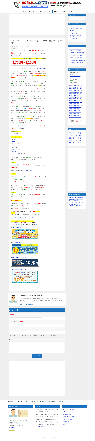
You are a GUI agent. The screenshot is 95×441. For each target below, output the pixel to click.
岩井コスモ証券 (16, 149)
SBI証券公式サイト (16, 227)
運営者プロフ (56, 11)
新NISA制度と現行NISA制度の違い (76, 62)
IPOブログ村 (65, 424)
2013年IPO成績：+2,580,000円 (75, 105)
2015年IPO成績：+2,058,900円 (75, 102)
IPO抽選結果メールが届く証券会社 (76, 52)
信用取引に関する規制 (67, 422)
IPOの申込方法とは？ (73, 33)
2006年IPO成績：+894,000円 (75, 117)
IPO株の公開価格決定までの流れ (76, 28)
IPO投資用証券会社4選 (67, 11)
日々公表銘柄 (66, 421)
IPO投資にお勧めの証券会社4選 (75, 26)
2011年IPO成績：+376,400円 (75, 108)
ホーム (24, 11)
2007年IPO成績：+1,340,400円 (75, 115)
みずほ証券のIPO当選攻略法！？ (76, 197)
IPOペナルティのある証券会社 (75, 50)
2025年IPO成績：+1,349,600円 (75, 85)
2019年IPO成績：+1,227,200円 (75, 95)
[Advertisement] (37, 24)
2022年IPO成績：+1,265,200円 (75, 90)
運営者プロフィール (13, 427)
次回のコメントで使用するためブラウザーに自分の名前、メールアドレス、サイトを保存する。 (33, 335)
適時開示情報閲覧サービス (68, 416)
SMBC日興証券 (16, 141)
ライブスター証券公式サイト (19, 257)
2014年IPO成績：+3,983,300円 (75, 103)
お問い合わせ (40, 11)
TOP (19, 401)
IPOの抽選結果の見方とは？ (75, 35)
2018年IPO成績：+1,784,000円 (75, 97)
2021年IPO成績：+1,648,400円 (75, 92)
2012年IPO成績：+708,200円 (75, 107)
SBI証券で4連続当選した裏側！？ (76, 200)
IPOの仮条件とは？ (73, 30)
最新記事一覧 (31, 11)
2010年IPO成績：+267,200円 (75, 110)
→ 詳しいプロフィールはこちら (26, 304)
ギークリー (72, 74)
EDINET (64, 411)
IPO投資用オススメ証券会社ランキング (24, 217)
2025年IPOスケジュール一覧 (75, 142)
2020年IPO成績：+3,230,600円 (75, 93)
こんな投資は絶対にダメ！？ (75, 204)
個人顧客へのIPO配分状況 (68, 412)
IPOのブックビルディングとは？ (76, 31)
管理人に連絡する (41, 426)
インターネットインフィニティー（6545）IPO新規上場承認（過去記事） (30, 68)
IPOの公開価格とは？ (73, 36)
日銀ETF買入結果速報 (67, 419)
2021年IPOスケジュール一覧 (75, 135)
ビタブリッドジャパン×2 (75, 76)
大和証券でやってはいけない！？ (76, 199)
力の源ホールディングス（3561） (19, 108)
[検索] (77, 18)
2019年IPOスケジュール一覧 (75, 132)
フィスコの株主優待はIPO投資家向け (77, 60)
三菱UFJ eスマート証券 (17, 269)
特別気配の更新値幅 (67, 414)
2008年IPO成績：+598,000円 (75, 113)
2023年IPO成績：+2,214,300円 (75, 88)
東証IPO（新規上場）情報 (68, 409)
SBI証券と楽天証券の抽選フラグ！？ (77, 202)
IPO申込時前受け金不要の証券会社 (76, 53)
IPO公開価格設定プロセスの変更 (76, 59)
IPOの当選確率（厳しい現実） (75, 49)
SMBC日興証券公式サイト (18, 242)
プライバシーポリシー (13, 428)
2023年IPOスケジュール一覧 (75, 138)
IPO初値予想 (14, 48)
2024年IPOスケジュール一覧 (75, 140)
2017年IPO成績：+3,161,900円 (75, 98)
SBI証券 (14, 151)
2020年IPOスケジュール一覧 (75, 133)
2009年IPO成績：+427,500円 (75, 112)
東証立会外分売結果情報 (68, 418)
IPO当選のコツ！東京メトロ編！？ (76, 205)
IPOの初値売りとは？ (73, 38)
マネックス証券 (16, 153)
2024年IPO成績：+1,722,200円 (75, 87)
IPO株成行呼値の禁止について (75, 57)
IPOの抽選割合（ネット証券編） (76, 55)
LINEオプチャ (48, 11)
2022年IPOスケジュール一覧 (75, 137)
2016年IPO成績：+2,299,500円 (75, 100)
